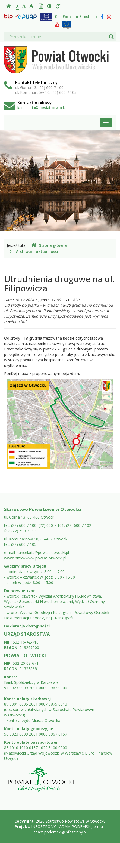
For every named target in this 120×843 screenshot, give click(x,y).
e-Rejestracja (86, 16)
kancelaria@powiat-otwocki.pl (43, 107)
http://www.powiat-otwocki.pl (40, 558)
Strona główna (49, 245)
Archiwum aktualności (37, 251)
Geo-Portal (63, 16)
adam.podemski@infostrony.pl (60, 832)
